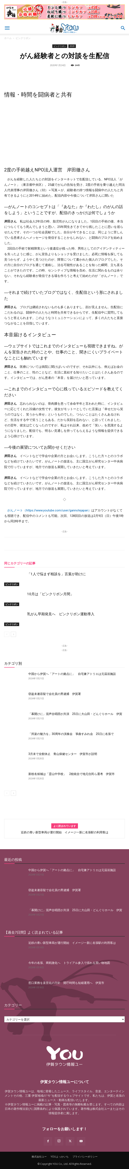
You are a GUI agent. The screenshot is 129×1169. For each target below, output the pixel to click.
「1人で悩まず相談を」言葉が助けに (56, 574)
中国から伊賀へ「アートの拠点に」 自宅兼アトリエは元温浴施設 (72, 674)
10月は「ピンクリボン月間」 (50, 594)
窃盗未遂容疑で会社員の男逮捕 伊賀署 (54, 694)
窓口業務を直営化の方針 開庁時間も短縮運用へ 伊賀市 (66, 982)
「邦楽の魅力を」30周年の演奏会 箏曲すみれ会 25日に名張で (71, 734)
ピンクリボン (23, 38)
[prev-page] (6, 634)
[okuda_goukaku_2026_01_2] (64, 20)
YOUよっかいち (60, 1156)
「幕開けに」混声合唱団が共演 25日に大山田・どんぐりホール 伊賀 (75, 714)
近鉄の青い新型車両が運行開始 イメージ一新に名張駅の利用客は (64, 832)
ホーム (8, 38)
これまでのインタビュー (61, 346)
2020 (72, 46)
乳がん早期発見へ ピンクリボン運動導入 (60, 614)
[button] (7, 28)
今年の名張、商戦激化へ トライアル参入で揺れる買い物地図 (69, 962)
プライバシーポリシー (85, 1156)
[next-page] (13, 634)
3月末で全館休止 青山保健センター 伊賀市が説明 (62, 754)
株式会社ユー (39, 1156)
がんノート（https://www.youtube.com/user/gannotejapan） (49, 510)
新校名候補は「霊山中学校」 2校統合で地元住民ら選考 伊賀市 (71, 774)
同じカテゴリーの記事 (19, 563)
